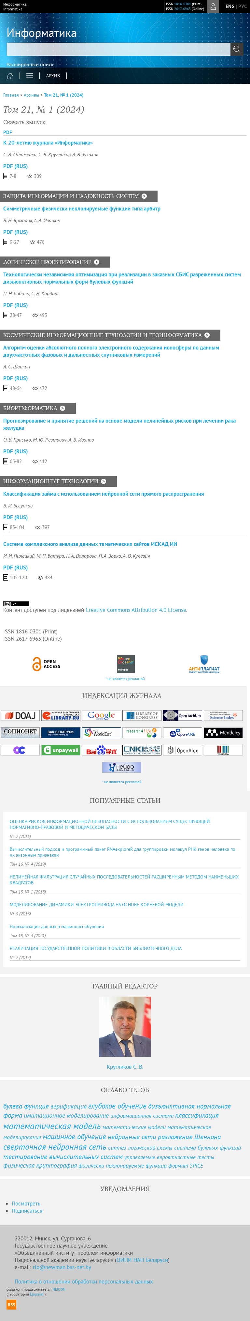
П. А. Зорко (110, 555)
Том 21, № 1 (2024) (64, 95)
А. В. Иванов (81, 439)
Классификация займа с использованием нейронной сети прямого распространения (103, 493)
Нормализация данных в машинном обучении (57, 926)
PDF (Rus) (15, 166)
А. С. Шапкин (16, 366)
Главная (11, 95)
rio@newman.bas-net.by (62, 1267)
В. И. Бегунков (18, 505)
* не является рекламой (125, 678)
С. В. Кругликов (54, 154)
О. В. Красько (17, 439)
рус (242, 6)
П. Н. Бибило (16, 293)
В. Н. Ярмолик (17, 220)
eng (230, 6)
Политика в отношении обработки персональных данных (84, 1281)
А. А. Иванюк (47, 220)
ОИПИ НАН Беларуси (142, 1260)
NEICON (58, 1289)
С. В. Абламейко (19, 154)
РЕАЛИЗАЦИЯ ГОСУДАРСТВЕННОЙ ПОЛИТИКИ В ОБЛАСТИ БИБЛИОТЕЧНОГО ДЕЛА (96, 948)
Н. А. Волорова (81, 555)
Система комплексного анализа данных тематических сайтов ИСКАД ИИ (90, 544)
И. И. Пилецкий (19, 555)
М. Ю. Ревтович (50, 439)
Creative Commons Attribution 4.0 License (136, 610)
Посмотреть (26, 1203)
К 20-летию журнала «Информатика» (48, 142)
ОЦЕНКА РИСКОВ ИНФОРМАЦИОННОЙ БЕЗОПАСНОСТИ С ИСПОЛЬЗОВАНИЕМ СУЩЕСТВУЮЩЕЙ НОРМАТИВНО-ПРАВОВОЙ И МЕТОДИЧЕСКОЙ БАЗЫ (110, 824)
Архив (53, 76)
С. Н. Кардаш (45, 293)
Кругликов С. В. (125, 1066)
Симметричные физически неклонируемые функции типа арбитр (81, 208)
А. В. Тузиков (85, 154)
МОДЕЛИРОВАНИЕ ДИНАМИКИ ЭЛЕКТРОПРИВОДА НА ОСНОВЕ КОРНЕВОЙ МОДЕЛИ (97, 905)
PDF (7, 132)
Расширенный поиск (30, 64)
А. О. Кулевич (136, 555)
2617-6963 (182, 9)
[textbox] (125, 49)
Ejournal (37, 1294)
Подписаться (27, 1210)
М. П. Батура (50, 555)
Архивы (31, 95)
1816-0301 (182, 4)
